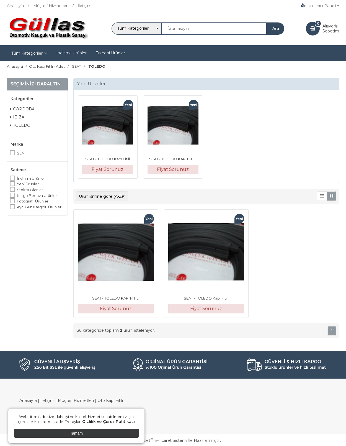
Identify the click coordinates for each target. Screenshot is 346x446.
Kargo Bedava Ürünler (37, 195)
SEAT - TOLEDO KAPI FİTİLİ (173, 159)
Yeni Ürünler (28, 184)
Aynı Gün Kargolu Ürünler (39, 207)
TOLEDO (20, 125)
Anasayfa (28, 400)
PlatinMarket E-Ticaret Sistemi (156, 440)
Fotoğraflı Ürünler (32, 201)
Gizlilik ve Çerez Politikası (108, 421)
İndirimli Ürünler (31, 178)
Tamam (76, 433)
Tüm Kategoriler (27, 53)
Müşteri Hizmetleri (76, 400)
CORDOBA (22, 109)
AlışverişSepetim (330, 29)
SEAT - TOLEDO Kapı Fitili (107, 159)
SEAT (21, 153)
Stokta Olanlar (30, 189)
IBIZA (17, 117)
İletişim (47, 400)
